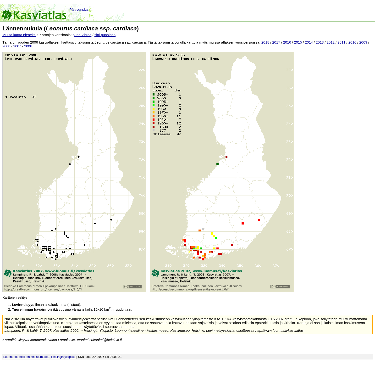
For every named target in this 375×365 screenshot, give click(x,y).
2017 (276, 42)
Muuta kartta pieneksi (19, 35)
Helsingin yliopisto (63, 357)
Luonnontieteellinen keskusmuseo (26, 357)
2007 (17, 46)
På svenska (78, 9)
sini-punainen (105, 35)
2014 (309, 42)
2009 (363, 42)
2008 (6, 46)
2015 (298, 42)
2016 (287, 42)
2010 (352, 42)
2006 (28, 46)
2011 (341, 42)
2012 (331, 42)
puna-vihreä (82, 35)
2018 (265, 42)
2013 (320, 42)
